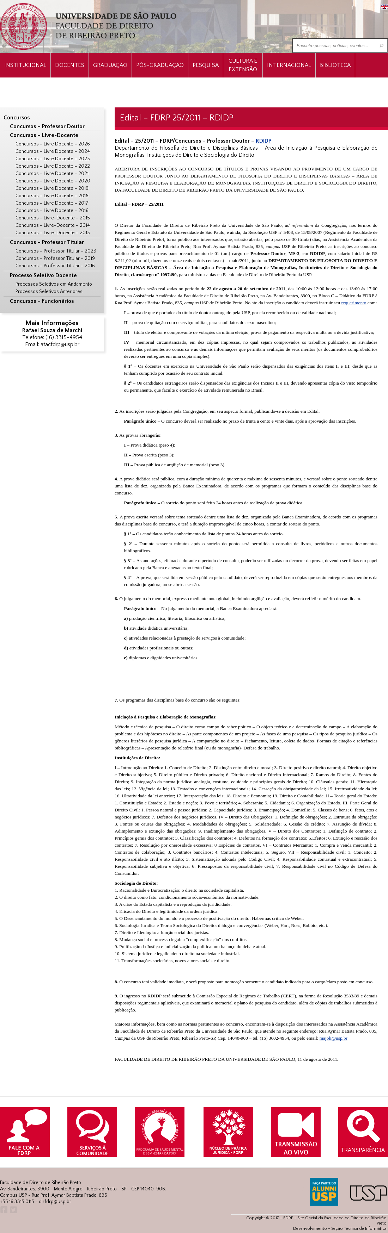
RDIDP (263, 141)
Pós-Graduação (160, 65)
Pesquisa (206, 65)
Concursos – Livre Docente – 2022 (53, 166)
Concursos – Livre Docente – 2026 (53, 144)
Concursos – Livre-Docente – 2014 (53, 225)
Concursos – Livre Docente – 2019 (52, 188)
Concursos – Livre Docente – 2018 (52, 196)
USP (368, 1193)
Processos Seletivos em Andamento (54, 284)
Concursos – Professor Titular (47, 242)
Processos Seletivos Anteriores (49, 291)
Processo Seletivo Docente (43, 275)
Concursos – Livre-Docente (44, 135)
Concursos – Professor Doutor (47, 126)
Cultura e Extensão (243, 65)
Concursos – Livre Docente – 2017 (52, 203)
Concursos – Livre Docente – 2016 (52, 210)
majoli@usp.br (333, 1038)
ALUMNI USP (324, 1192)
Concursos (17, 117)
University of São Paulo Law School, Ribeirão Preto (89, 26)
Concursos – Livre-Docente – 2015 (53, 218)
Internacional (289, 65)
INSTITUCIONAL (25, 65)
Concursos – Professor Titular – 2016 (55, 266)
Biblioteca (335, 65)
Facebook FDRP (3, 1210)
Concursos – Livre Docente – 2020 (53, 181)
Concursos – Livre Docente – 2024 (53, 151)
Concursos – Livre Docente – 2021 (52, 173)
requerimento (353, 302)
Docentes (69, 65)
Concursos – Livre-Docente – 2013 (53, 233)
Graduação (110, 65)
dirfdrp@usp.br (55, 1201)
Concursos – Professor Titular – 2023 (56, 251)
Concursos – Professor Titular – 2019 (55, 258)
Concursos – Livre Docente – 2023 (53, 159)
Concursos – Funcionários (42, 301)
